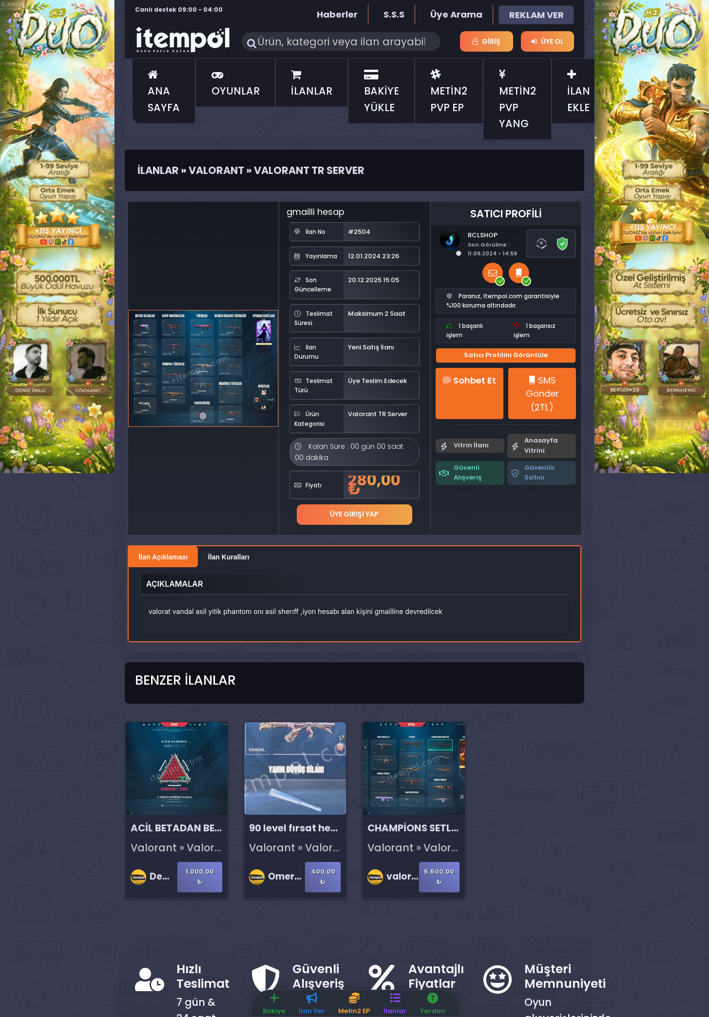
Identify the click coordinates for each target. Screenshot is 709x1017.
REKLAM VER (536, 15)
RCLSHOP (483, 235)
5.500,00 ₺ (439, 876)
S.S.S (393, 14)
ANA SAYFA (164, 92)
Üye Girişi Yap (354, 514)
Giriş (486, 41)
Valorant (216, 170)
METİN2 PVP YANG (517, 100)
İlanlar (158, 170)
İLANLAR (311, 83)
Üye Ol (547, 41)
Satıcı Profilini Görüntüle (506, 355)
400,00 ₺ (323, 876)
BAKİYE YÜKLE (381, 92)
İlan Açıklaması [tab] (163, 557)
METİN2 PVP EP (448, 92)
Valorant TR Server (309, 170)
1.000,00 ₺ (200, 876)
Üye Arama (456, 14)
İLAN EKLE (578, 92)
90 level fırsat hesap (299, 828)
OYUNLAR (235, 83)
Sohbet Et (469, 380)
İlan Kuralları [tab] (228, 557)
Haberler (337, 14)
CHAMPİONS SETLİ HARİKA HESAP (446, 828)
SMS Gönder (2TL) (542, 393)
